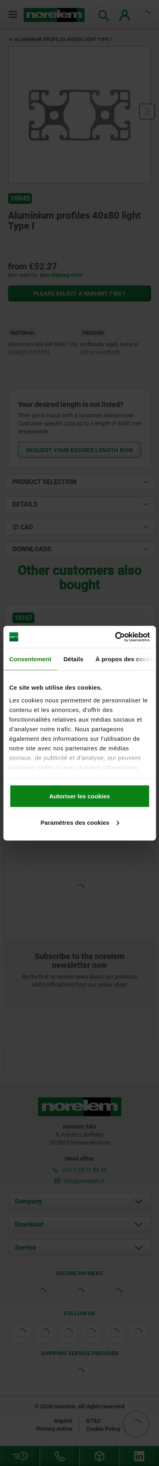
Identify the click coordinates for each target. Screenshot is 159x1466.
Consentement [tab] (30, 659)
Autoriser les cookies (79, 796)
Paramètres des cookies (79, 822)
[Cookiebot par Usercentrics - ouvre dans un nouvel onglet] (115, 637)
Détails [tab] (73, 659)
